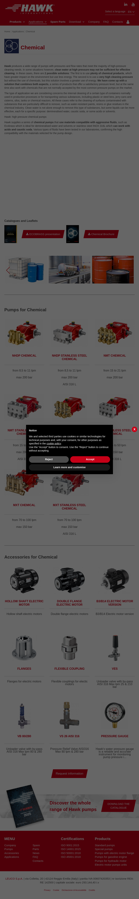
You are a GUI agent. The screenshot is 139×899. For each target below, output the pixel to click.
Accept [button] (90, 459)
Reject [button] (49, 459)
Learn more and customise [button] (69, 467)
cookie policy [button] (54, 443)
